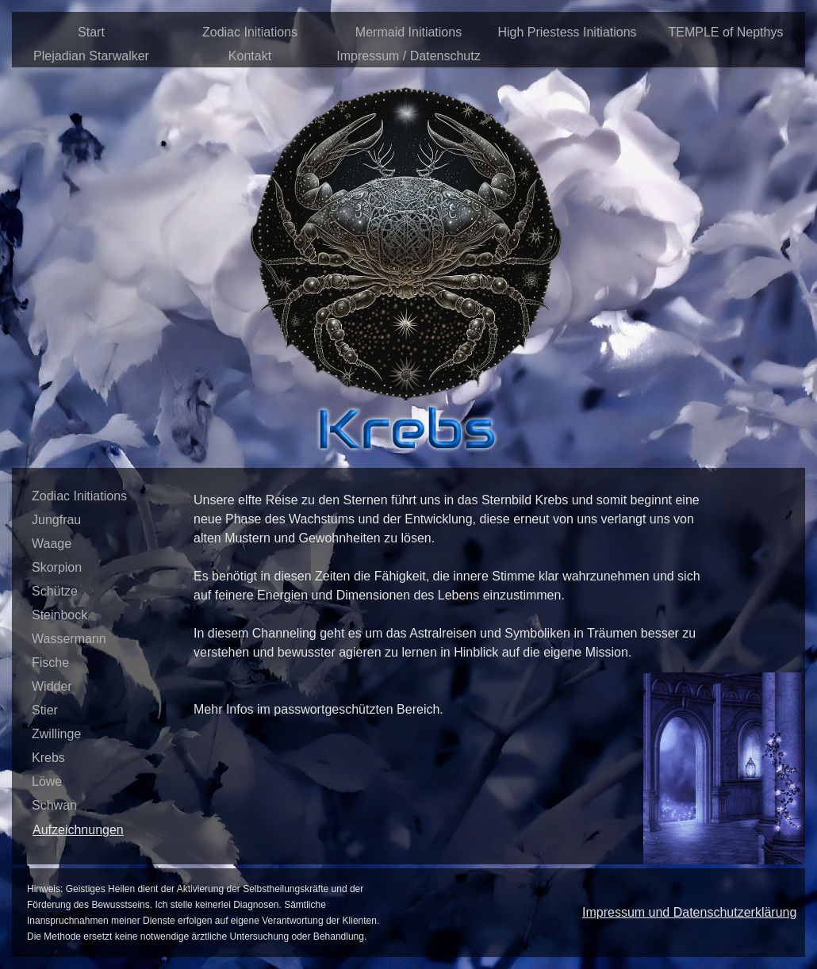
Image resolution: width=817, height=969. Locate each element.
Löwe (47, 781)
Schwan (54, 805)
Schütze (55, 591)
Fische (50, 662)
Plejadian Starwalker (91, 56)
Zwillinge (56, 734)
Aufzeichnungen (78, 830)
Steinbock (59, 615)
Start (91, 32)
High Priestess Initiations (566, 32)
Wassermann (69, 638)
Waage (51, 543)
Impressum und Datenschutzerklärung (689, 912)
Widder (52, 686)
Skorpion (57, 567)
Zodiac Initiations (249, 32)
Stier (45, 710)
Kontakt (249, 56)
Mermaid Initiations (408, 32)
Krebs (48, 757)
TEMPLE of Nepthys (726, 32)
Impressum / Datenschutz (408, 56)
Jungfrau (56, 520)
